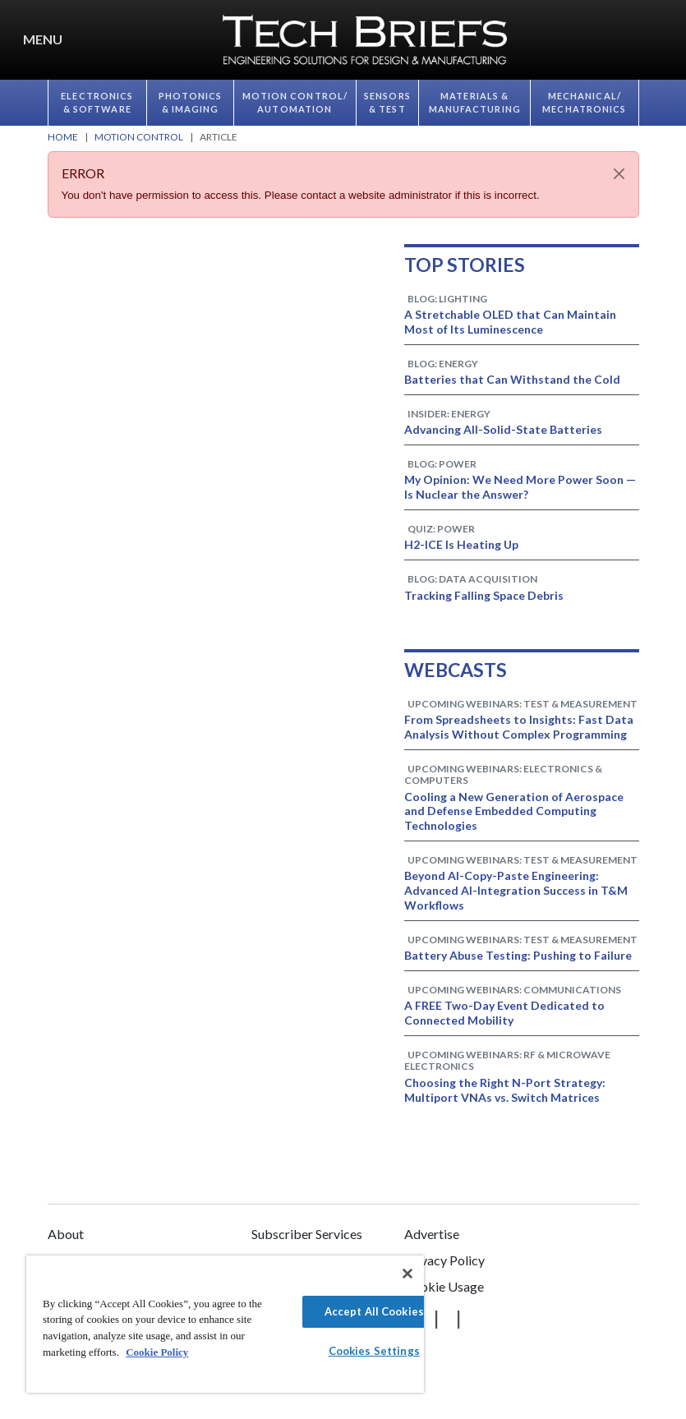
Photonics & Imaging (191, 102)
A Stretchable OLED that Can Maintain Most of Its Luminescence (510, 321)
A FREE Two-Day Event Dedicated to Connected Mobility (504, 1012)
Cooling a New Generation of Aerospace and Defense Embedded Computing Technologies (514, 811)
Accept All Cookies (374, 1311)
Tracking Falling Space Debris (484, 595)
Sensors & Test (387, 102)
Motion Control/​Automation (295, 102)
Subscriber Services (306, 1234)
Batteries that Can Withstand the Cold (512, 379)
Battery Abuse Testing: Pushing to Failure (518, 955)
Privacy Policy (444, 1260)
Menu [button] (42, 39)
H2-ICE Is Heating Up (461, 544)
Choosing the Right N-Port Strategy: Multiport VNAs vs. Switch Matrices (504, 1090)
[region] (225, 1324)
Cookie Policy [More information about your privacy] (157, 1352)
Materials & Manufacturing (475, 102)
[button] (669, 40)
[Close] (619, 174)
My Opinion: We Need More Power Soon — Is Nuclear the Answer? (520, 486)
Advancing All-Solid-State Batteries (503, 429)
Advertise (431, 1234)
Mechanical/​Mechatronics (584, 102)
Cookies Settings (374, 1350)
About (66, 1234)
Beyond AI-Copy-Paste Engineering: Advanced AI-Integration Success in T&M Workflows (516, 890)
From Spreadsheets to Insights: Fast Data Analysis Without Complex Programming (518, 726)
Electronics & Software (97, 102)
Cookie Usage (444, 1286)
